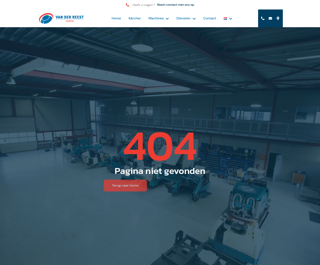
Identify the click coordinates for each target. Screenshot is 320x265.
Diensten (186, 18)
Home (116, 18)
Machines (158, 18)
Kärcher (135, 18)
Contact (209, 18)
